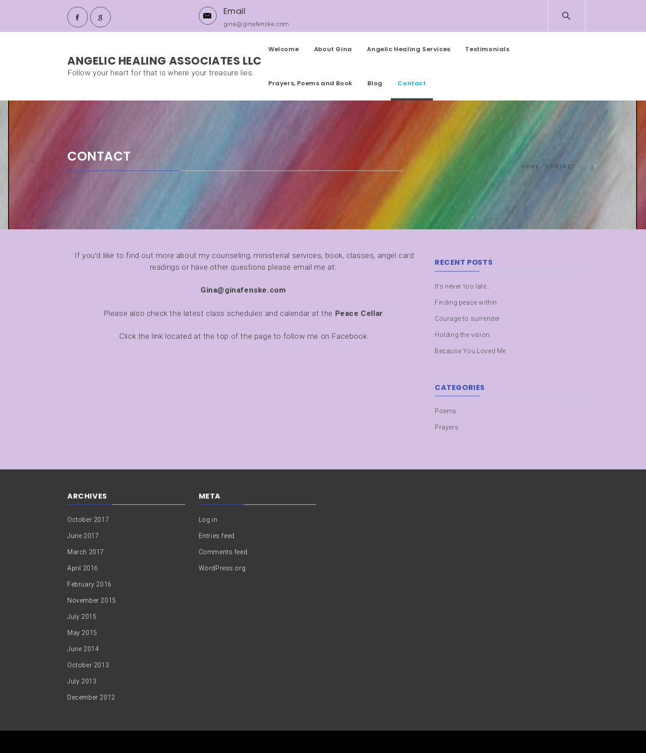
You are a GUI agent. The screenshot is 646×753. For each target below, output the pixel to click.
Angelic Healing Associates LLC (164, 60)
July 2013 (81, 681)
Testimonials (487, 49)
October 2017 (88, 519)
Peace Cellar (359, 313)
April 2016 (82, 568)
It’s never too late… (463, 286)
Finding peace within (466, 302)
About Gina (333, 49)
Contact (411, 83)
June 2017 (83, 535)
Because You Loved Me (470, 351)
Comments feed (223, 552)
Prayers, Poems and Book (310, 83)
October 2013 (88, 665)
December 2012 (91, 697)
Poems (446, 411)
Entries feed (217, 535)
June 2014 (83, 648)
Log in (208, 519)
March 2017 (85, 552)
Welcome (283, 49)
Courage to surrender (467, 318)
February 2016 (89, 584)
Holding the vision (462, 334)
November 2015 (91, 600)
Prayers (446, 427)
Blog (374, 83)
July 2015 (81, 616)
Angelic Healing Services (408, 49)
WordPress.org (222, 568)
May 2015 (82, 632)
